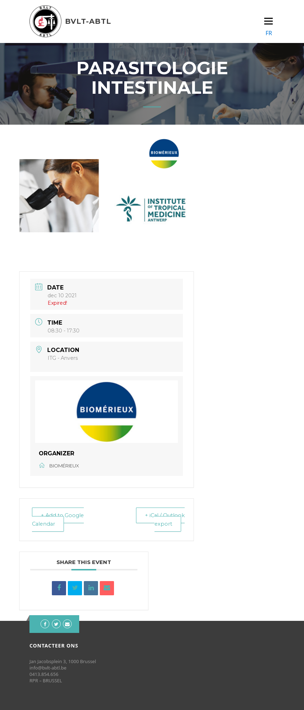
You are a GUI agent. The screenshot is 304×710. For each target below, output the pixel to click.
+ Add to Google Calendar (59, 519)
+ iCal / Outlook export (164, 519)
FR (269, 33)
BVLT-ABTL (88, 21)
